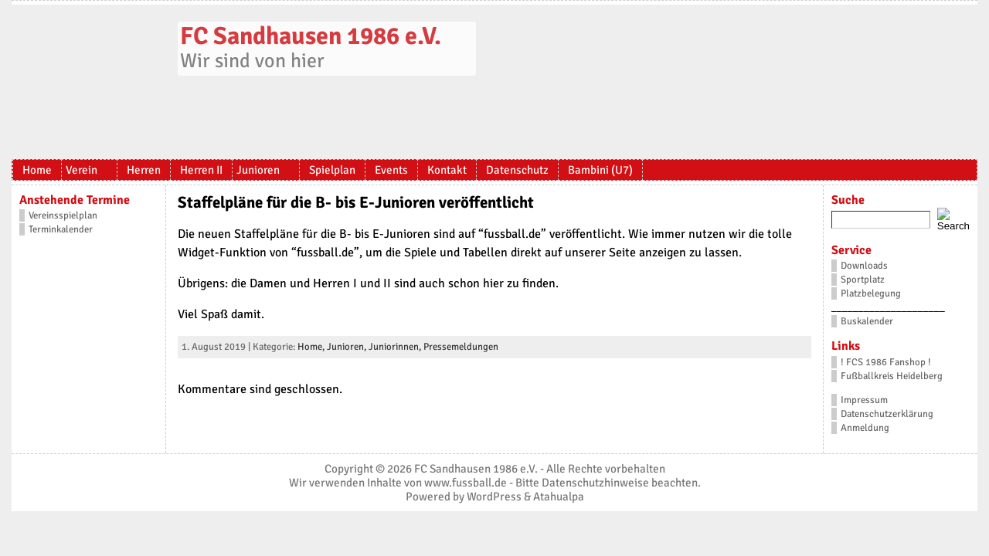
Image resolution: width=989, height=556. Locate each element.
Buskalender (867, 321)
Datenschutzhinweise (595, 483)
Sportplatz (863, 279)
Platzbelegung (871, 293)
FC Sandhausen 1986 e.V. (310, 36)
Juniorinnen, (396, 347)
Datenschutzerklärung (887, 414)
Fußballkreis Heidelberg (892, 376)
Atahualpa (558, 496)
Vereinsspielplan (63, 215)
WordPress (494, 496)
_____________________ (888, 307)
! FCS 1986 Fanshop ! (886, 362)
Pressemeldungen (460, 347)
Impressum (864, 400)
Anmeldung (865, 428)
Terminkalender (61, 229)
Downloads (864, 265)
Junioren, (348, 347)
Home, (312, 347)
